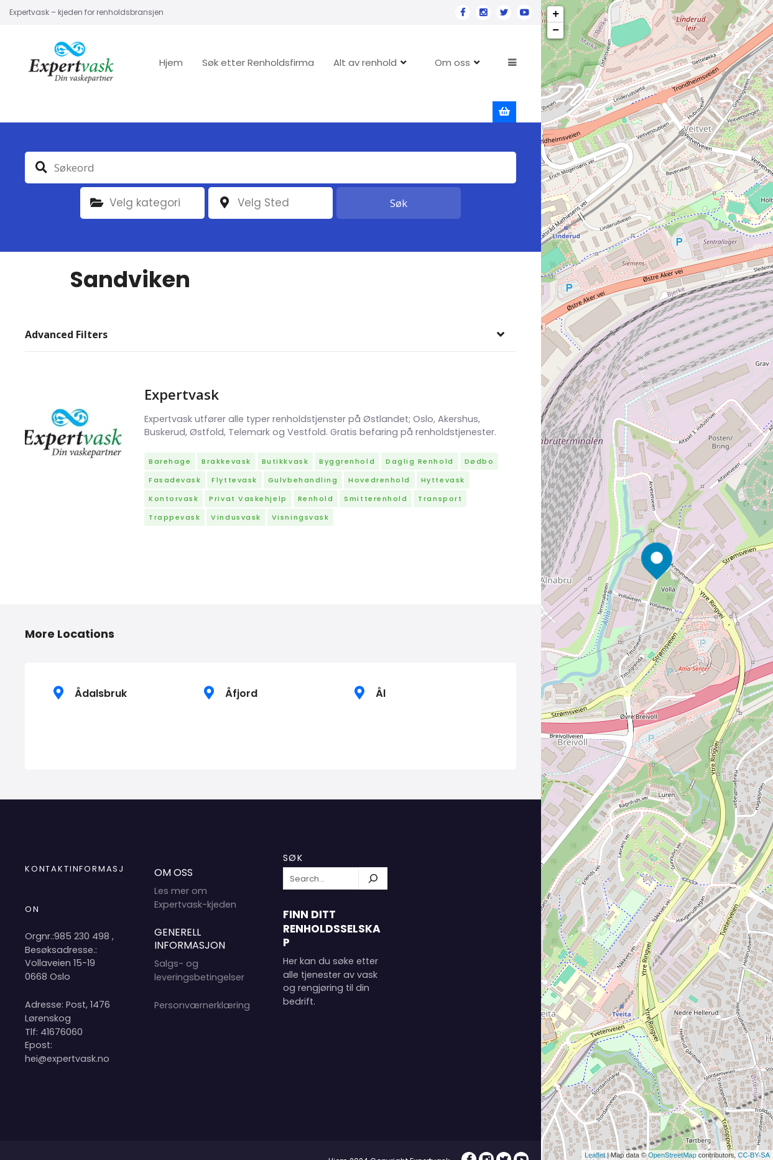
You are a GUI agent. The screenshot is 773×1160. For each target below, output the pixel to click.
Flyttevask (234, 459)
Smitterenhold (375, 478)
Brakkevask (226, 441)
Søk (398, 182)
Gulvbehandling (303, 459)
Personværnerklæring (202, 984)
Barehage (170, 441)
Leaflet (595, 1155)
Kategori (96, 182)
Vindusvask (236, 497)
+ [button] (555, 14)
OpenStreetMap (672, 1155)
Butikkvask (285, 441)
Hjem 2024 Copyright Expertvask (389, 1140)
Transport (440, 478)
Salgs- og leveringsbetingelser (199, 949)
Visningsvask (300, 497)
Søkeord (41, 146)
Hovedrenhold (379, 459)
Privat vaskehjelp (248, 478)
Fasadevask (175, 459)
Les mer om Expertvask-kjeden (195, 877)
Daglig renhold (420, 441)
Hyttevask (443, 459)
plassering (224, 182)
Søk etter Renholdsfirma (295, 62)
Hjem (208, 62)
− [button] (555, 30)
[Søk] (373, 858)
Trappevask (174, 497)
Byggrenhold (347, 441)
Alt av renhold (402, 62)
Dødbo (479, 441)
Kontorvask (173, 478)
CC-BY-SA (754, 1155)
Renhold (316, 478)
